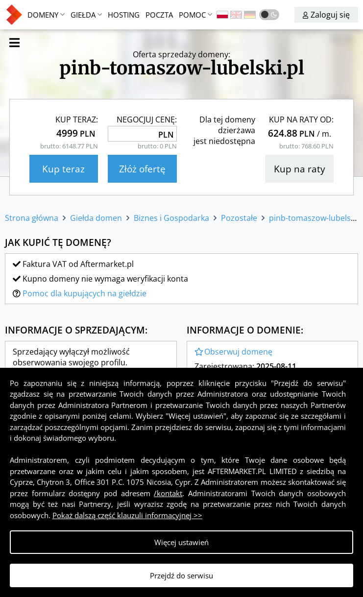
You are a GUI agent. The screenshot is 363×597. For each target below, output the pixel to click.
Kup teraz (63, 169)
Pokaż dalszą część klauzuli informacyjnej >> (127, 515)
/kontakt (168, 493)
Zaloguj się (326, 14)
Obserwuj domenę (233, 351)
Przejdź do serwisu (181, 575)
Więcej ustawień (181, 542)
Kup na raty (299, 169)
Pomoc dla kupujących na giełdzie (84, 293)
